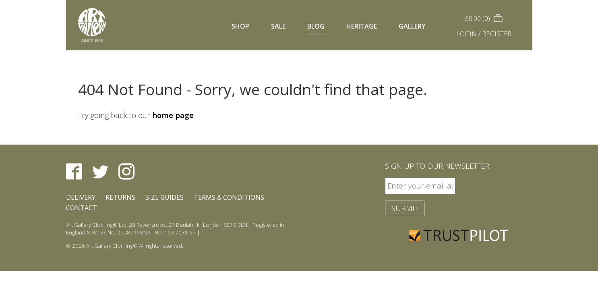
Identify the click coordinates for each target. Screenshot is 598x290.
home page (173, 115)
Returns (120, 197)
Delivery (80, 197)
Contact (81, 207)
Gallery (412, 26)
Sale (278, 26)
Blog (316, 26)
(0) (483, 18)
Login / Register (483, 33)
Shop (240, 26)
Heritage (361, 26)
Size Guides (164, 197)
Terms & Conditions (229, 197)
